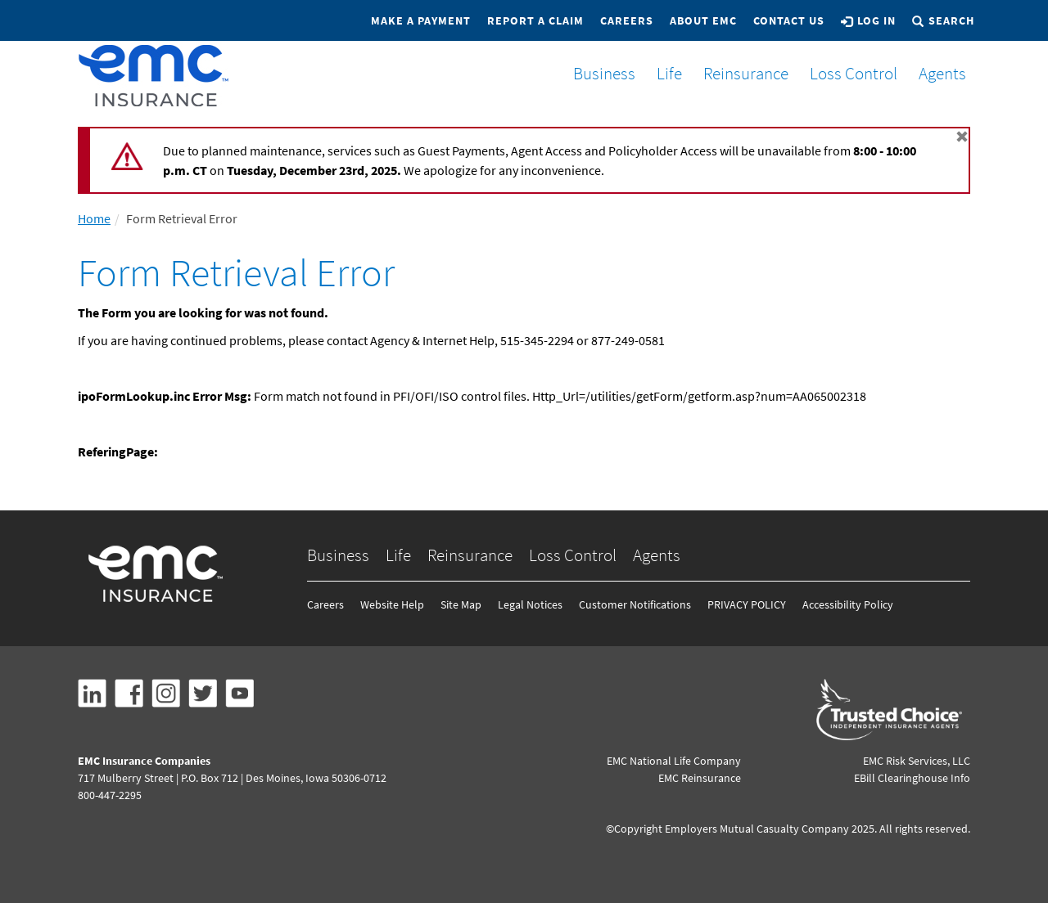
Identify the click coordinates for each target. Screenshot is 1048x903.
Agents (936, 73)
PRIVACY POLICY (746, 604)
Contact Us (788, 20)
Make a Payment (421, 20)
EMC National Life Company (674, 760)
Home (94, 218)
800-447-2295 (110, 795)
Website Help (392, 604)
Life (663, 73)
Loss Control (847, 73)
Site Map (460, 604)
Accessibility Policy (847, 604)
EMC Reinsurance (699, 777)
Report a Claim (535, 20)
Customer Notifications (635, 604)
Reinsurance (739, 73)
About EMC (703, 20)
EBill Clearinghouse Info (912, 777)
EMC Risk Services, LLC (916, 760)
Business (597, 73)
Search (943, 20)
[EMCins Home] (153, 75)
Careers (626, 20)
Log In (868, 20)
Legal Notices (530, 604)
